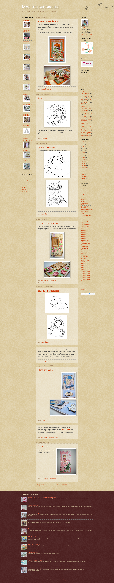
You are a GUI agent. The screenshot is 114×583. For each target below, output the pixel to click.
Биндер (83, 194)
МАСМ (82, 213)
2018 (84, 141)
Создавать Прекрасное (26, 115)
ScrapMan (25, 83)
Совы (82, 228)
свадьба (83, 125)
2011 (84, 157)
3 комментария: (53, 341)
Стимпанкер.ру (84, 246)
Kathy (82, 188)
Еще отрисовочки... (47, 147)
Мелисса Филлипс (85, 218)
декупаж (86, 99)
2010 (84, 159)
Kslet (84, 27)
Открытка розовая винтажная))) (35, 528)
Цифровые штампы (85, 271)
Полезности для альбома (85, 221)
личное (83, 103)
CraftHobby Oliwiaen (26, 42)
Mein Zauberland (27, 140)
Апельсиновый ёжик (48, 21)
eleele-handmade (27, 63)
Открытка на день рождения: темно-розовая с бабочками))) (42, 497)
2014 (84, 150)
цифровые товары (26, 178)
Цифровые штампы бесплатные (85, 280)
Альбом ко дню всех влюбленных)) (36, 520)
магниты (88, 103)
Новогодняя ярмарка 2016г (34, 544)
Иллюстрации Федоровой (84, 204)
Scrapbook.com (84, 190)
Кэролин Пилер (84, 211)
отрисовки (44, 138)
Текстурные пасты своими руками (85, 256)
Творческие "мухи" (26, 31)
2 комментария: (53, 478)
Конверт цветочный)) (33, 552)
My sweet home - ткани (27, 184)
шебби (86, 133)
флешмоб (83, 132)
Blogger (65, 579)
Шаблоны (83, 282)
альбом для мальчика (86, 94)
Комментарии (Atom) (49, 488)
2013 (84, 152)
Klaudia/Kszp (26, 20)
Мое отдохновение (40, 6)
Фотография (84, 258)
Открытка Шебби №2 (33, 505)
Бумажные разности (26, 126)
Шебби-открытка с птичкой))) (34, 568)
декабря (84, 161)
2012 (84, 155)
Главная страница (61, 485)
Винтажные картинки (86, 196)
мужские (83, 106)
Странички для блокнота (84, 249)
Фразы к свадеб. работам (85, 261)
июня (83, 172)
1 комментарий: (53, 280)
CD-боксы (88, 135)
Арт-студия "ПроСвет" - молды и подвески (27, 181)
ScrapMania (24, 191)
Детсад (82, 201)
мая (83, 174)
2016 (84, 146)
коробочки (86, 102)
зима (85, 100)
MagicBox (24, 189)
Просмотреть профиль (86, 34)
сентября (84, 167)
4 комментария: (53, 88)
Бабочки (83, 192)
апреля (84, 176)
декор (82, 99)
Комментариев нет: (53, 136)
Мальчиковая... (45, 369)
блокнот (86, 96)
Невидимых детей (65, 429)
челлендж (49, 89)
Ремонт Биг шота (85, 226)
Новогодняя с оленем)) (33, 513)
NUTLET (25, 150)
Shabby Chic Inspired (26, 161)
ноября (84, 163)
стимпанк (83, 126)
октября (84, 165)
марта (83, 178)
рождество (83, 116)
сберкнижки (83, 117)
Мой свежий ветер (28, 73)
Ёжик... (41, 98)
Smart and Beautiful (25, 93)
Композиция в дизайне (86, 209)
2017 (84, 144)
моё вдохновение (27, 104)
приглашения (88, 113)
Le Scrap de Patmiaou (26, 137)
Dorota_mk (26, 53)
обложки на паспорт (86, 108)
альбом (83, 92)
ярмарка (83, 135)
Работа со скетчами (85, 224)
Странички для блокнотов (84, 252)
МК (89, 105)
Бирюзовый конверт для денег (35, 560)
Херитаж (83, 263)
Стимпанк (83, 230)
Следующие (40, 485)
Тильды (49, 342)
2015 (84, 148)
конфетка (90, 100)
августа (84, 169)
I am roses (24, 176)
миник (82, 105)
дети (43, 479)
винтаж (83, 97)
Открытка (43, 446)
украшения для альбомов (84, 289)
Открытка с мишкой (48, 223)
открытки (44, 89)
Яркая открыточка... (32, 536)
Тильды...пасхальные (48, 290)
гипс (90, 97)
